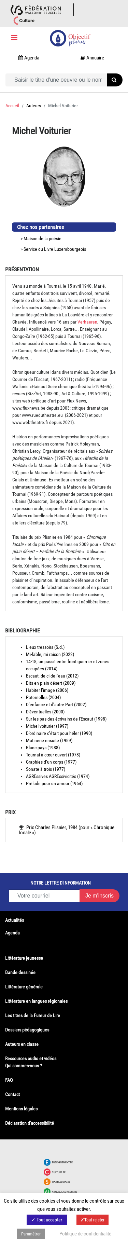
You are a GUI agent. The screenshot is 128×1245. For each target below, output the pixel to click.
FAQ (9, 1080)
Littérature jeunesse (24, 958)
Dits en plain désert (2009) (50, 683)
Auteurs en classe (22, 1044)
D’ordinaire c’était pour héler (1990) (59, 733)
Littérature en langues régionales (36, 1001)
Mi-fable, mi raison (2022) (50, 654)
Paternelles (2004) (43, 697)
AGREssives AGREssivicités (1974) (57, 776)
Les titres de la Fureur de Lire (32, 1015)
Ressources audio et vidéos (30, 1058)
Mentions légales (21, 1108)
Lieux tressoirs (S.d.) (45, 647)
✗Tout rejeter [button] (92, 1219)
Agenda (12, 932)
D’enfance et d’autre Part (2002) (56, 704)
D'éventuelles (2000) (45, 711)
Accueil (12, 105)
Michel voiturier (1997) (47, 726)
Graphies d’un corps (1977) (51, 762)
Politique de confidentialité (85, 1234)
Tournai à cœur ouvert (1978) (53, 754)
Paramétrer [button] (31, 1233)
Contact (12, 1094)
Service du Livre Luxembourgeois (55, 249)
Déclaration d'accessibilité (29, 1123)
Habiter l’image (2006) (47, 690)
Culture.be (59, 1172)
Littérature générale (24, 986)
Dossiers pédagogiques (27, 1029)
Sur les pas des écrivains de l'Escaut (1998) (66, 719)
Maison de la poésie (42, 238)
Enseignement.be (62, 1162)
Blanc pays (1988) (43, 747)
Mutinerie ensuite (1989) (49, 740)
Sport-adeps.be (61, 1182)
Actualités (14, 920)
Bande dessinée (20, 972)
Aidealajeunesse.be (64, 1191)
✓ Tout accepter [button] (46, 1219)
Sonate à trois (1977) (45, 769)
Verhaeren (87, 322)
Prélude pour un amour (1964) (54, 783)
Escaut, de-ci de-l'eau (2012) (52, 676)
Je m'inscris (99, 896)
